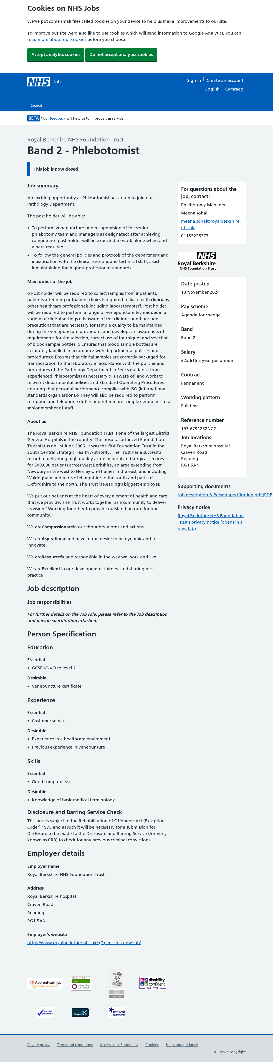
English (212, 89)
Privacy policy (38, 1044)
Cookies (152, 1044)
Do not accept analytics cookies (121, 54)
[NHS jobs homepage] (44, 81)
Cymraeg (234, 89)
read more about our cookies (56, 39)
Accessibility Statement (119, 1044)
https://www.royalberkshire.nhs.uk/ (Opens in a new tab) (84, 942)
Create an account (225, 80)
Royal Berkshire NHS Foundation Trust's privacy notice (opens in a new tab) (211, 522)
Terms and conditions (75, 1044)
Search (36, 105)
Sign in (194, 80)
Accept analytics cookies (55, 54)
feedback (58, 118)
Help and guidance (182, 1044)
